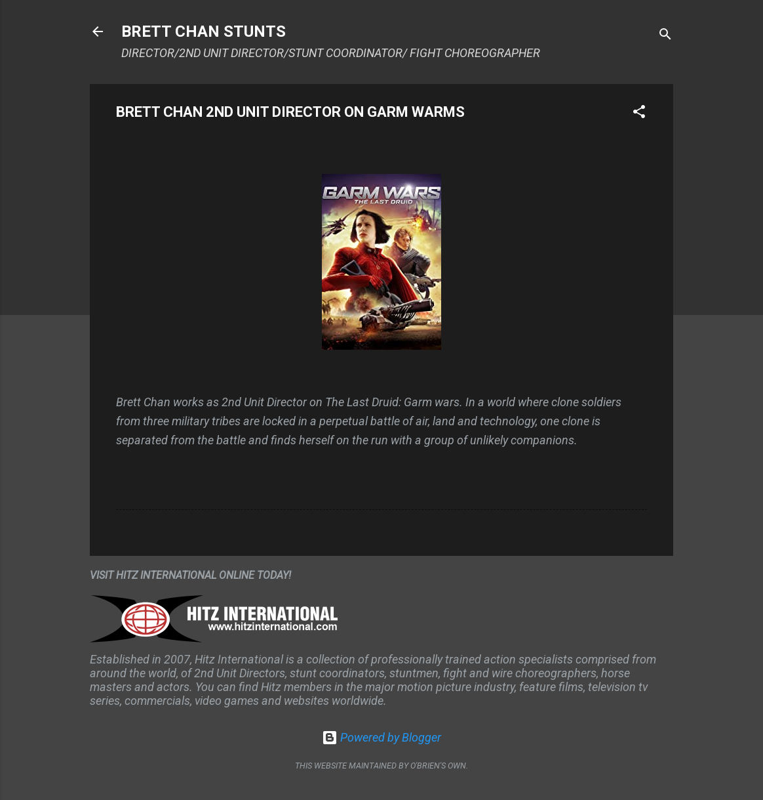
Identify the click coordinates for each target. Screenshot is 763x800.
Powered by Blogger (381, 737)
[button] (639, 113)
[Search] (665, 36)
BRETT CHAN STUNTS (203, 31)
